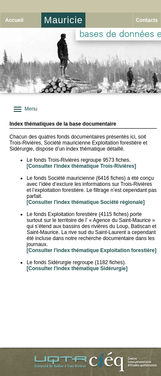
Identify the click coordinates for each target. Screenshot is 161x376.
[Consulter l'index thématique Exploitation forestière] (91, 250)
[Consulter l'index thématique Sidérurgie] (77, 268)
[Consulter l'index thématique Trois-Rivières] (81, 166)
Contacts (147, 20)
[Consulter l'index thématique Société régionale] (86, 202)
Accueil (14, 20)
